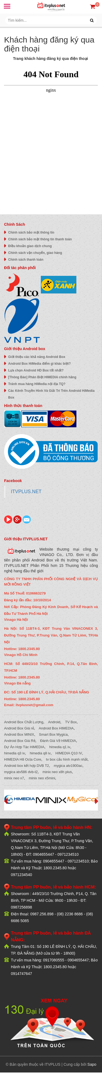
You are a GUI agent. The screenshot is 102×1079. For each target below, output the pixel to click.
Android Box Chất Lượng (23, 722)
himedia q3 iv (14, 753)
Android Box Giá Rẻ (19, 741)
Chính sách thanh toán (25, 259)
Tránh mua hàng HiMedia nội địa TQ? (37, 384)
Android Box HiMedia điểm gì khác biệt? (39, 364)
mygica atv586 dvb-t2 (21, 772)
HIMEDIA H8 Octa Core (22, 759)
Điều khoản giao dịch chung (30, 246)
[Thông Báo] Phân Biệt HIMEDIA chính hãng (42, 377)
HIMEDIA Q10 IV (68, 753)
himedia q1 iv (59, 747)
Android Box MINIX (19, 734)
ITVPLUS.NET (26, 491)
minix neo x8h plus (57, 772)
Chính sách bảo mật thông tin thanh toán (40, 239)
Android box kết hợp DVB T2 (26, 766)
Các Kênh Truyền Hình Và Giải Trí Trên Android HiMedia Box (51, 394)
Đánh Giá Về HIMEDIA (58, 741)
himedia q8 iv (40, 753)
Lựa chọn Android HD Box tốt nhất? (36, 370)
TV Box (71, 722)
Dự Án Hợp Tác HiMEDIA (24, 747)
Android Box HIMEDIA (56, 728)
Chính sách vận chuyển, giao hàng (35, 253)
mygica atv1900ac (68, 766)
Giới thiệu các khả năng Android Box (36, 357)
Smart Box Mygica (53, 734)
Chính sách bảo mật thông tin (31, 232)
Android (54, 722)
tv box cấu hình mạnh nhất (67, 759)
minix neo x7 (14, 778)
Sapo (91, 1064)
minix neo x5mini (42, 778)
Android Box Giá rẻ (19, 728)
